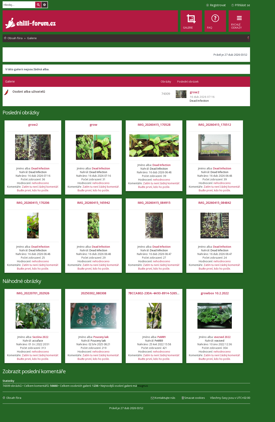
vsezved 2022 (222, 337)
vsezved (219, 340)
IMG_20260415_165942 (93, 203)
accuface (37, 340)
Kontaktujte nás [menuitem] (165, 398)
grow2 (33, 125)
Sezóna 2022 (40, 337)
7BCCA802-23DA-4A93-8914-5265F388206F (159, 293)
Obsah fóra (13, 398)
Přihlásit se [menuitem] (242, 5)
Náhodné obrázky (22, 280)
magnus (143, 386)
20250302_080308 (93, 293)
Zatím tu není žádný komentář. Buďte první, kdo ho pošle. (38, 188)
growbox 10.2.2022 (215, 293)
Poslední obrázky (21, 112)
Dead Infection (199, 101)
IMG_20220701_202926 (33, 293)
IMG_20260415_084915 (154, 203)
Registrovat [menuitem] (218, 5)
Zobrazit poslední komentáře (34, 371)
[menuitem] (215, 21)
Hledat (38, 5)
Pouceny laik (101, 337)
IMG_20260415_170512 (214, 125)
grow (93, 125)
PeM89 (161, 337)
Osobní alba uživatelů (28, 91)
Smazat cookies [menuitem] (194, 398)
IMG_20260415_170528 (154, 125)
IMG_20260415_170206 (33, 203)
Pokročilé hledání (44, 5)
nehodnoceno (40, 183)
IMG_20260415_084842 (214, 203)
